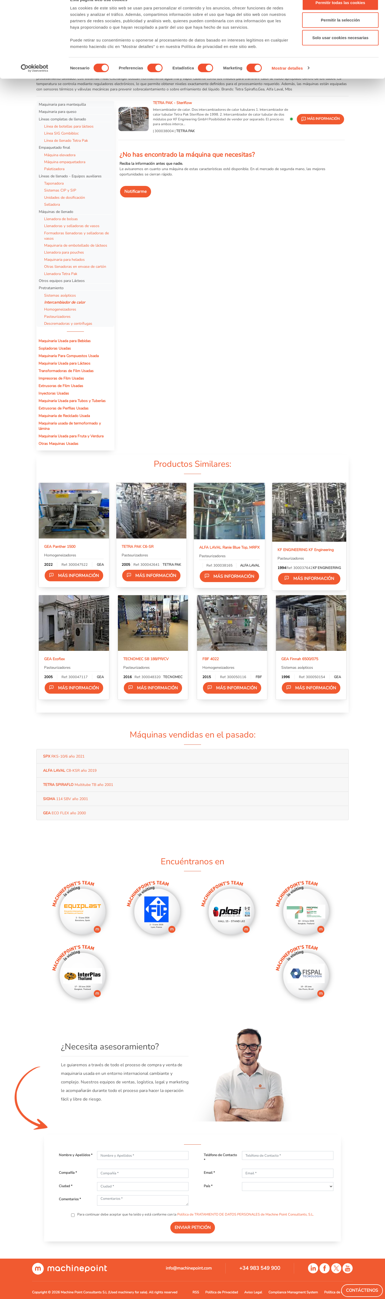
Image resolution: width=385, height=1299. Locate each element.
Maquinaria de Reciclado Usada (64, 415)
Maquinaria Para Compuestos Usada (68, 355)
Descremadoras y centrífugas (68, 323)
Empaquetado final (54, 147)
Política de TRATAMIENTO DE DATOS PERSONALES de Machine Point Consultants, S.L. (245, 1214)
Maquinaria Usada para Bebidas (64, 340)
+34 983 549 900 (259, 1268)
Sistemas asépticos (60, 295)
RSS (195, 1292)
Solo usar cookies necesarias (340, 49)
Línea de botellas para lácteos (69, 126)
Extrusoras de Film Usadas (60, 385)
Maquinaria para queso (57, 111)
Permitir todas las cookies (340, 14)
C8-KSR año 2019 (70, 770)
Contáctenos (362, 1290)
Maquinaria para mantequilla (62, 104)
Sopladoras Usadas (54, 348)
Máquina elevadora (59, 155)
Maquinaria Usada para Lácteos (64, 363)
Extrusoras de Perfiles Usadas (63, 408)
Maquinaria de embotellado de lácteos (75, 245)
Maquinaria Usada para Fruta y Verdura (70, 436)
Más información (74, 575)
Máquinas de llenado (56, 211)
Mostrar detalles (287, 79)
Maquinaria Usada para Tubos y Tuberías (72, 400)
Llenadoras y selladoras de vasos (71, 225)
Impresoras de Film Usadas (61, 378)
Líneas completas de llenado (62, 119)
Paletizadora (54, 168)
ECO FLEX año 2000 (64, 813)
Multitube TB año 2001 (78, 784)
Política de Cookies (338, 1292)
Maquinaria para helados (64, 259)
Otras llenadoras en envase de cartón (75, 266)
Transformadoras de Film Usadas (66, 370)
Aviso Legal (253, 1292)
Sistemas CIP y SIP (60, 190)
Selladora (52, 204)
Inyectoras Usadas (53, 393)
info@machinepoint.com (189, 1268)
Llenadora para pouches (64, 252)
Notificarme (135, 191)
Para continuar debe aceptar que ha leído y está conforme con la (195, 1214)
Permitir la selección (340, 31)
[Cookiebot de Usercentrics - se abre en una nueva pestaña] (34, 80)
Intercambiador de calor (64, 302)
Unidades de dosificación (64, 197)
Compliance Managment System (293, 1292)
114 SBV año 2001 (65, 798)
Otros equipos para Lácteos (62, 280)
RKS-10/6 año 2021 (63, 756)
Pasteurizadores (57, 316)
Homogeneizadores (60, 309)
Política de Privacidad (221, 1292)
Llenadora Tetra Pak (60, 273)
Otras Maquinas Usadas (58, 443)
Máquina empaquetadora (64, 162)
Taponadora (54, 183)
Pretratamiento (51, 288)
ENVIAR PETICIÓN (193, 1228)
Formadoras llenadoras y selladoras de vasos (76, 235)
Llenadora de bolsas (61, 218)
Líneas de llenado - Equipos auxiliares (70, 176)
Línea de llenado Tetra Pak (66, 140)
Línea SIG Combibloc (61, 133)
